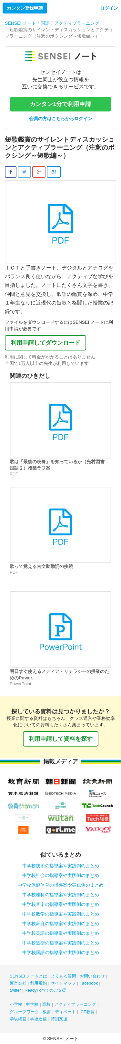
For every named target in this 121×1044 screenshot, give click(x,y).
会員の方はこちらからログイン (60, 118)
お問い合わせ (92, 976)
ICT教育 (87, 1011)
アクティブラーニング (75, 1004)
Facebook (88, 983)
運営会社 (18, 983)
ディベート (65, 1011)
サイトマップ (63, 983)
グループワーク (24, 1011)
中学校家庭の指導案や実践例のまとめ (60, 923)
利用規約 (38, 983)
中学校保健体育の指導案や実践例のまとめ (61, 885)
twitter (15, 990)
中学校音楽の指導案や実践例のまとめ (60, 904)
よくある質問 (63, 976)
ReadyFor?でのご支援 (45, 990)
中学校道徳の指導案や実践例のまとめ (60, 942)
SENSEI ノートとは (28, 976)
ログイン (109, 8)
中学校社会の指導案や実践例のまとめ (60, 875)
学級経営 (18, 1018)
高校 (46, 1004)
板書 (47, 1011)
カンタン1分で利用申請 (60, 104)
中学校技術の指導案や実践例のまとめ (60, 865)
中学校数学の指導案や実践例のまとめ (60, 913)
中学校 (32, 1004)
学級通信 (38, 1018)
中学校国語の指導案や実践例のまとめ (60, 952)
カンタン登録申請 (25, 8)
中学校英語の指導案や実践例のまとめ (60, 933)
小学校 (16, 1004)
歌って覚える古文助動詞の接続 (41, 566)
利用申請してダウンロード (45, 343)
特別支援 (59, 1018)
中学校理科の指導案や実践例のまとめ (60, 894)
